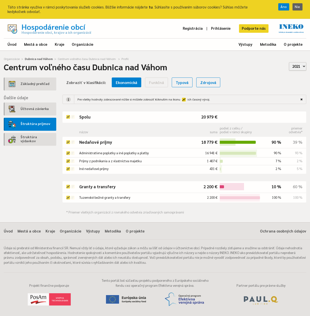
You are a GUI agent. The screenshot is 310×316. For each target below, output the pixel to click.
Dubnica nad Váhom (39, 59)
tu (151, 6)
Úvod (12, 44)
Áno (283, 6)
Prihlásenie (220, 28)
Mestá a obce (35, 44)
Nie (297, 6)
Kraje (59, 44)
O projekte (293, 44)
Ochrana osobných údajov (283, 230)
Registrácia (193, 28)
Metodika (268, 44)
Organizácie (82, 44)
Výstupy (245, 44)
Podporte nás (254, 28)
